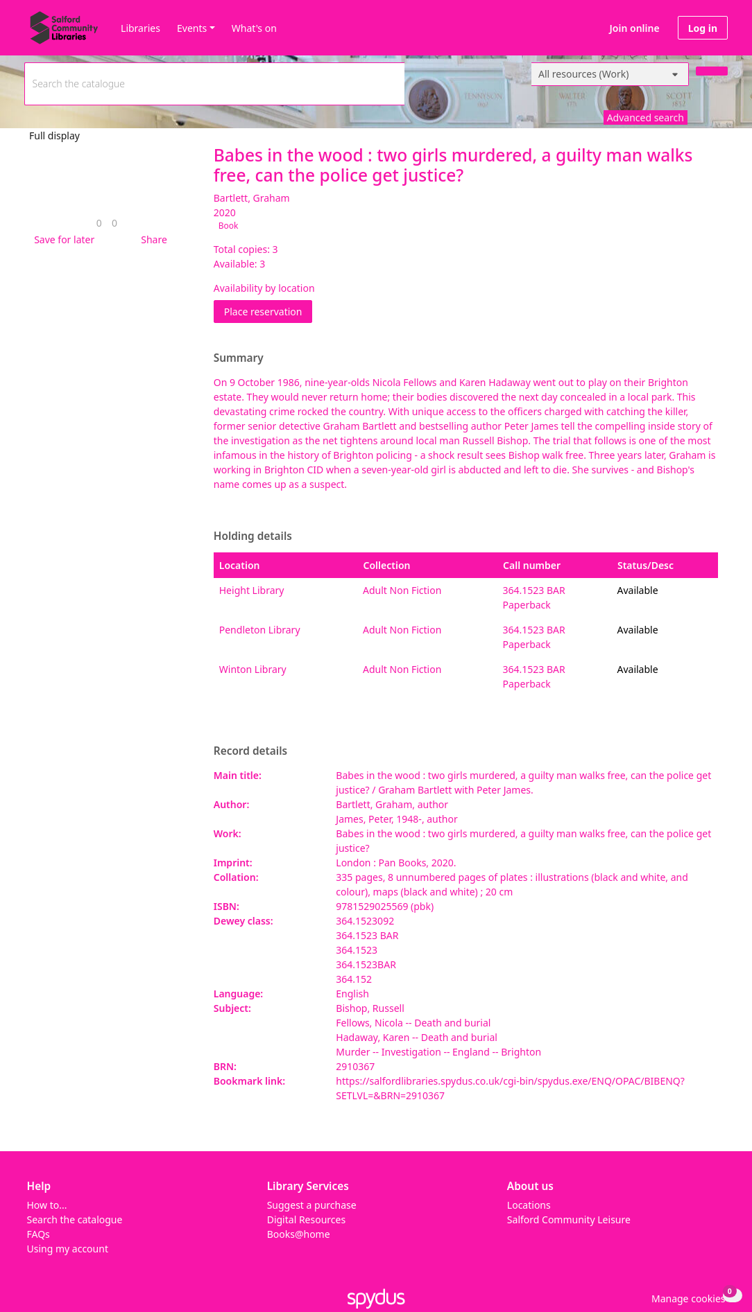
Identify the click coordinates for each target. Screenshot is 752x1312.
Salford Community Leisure (569, 1219)
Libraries (140, 28)
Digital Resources (306, 1219)
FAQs (38, 1234)
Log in (702, 28)
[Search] (712, 71)
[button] (61, 239)
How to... (47, 1205)
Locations (529, 1205)
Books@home (298, 1234)
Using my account (67, 1248)
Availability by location (264, 288)
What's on (254, 28)
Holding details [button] (253, 536)
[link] (99, 222)
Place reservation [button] (268, 311)
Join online (635, 28)
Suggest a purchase (312, 1205)
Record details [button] (250, 751)
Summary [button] (239, 358)
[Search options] (610, 74)
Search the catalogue (75, 1219)
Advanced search (645, 117)
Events (192, 28)
